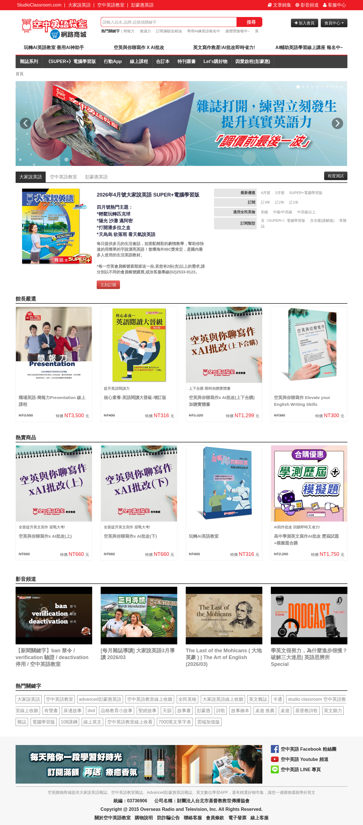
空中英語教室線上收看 (130, 721)
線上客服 (259, 817)
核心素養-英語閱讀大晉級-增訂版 (135, 397)
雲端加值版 (208, 721)
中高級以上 (306, 212)
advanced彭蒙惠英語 (100, 699)
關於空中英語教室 (112, 817)
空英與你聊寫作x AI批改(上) (45, 536)
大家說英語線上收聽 (222, 699)
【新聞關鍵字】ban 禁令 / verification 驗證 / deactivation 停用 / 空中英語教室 (52, 657)
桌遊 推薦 (265, 710)
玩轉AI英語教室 (204, 536)
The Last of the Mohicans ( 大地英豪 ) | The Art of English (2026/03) (224, 657)
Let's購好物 (216, 61)
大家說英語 (79, 5)
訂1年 (294, 202)
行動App (113, 61)
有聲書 (51, 710)
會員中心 (334, 23)
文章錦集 (279, 5)
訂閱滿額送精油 (169, 31)
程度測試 (336, 176)
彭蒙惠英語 (142, 5)
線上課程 (139, 61)
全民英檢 (187, 699)
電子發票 (237, 817)
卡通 (277, 699)
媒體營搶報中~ (237, 31)
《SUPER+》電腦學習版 (71, 61)
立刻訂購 (108, 284)
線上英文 (92, 721)
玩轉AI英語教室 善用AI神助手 (54, 47)
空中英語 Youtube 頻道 (304, 759)
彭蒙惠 (203, 710)
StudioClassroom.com (39, 5)
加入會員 (305, 23)
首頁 (20, 73)
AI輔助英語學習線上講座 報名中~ (309, 47)
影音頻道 (307, 5)
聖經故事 (147, 710)
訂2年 (279, 202)
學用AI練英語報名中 (203, 31)
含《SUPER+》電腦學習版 (283, 220)
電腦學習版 (43, 721)
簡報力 (128, 31)
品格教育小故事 (116, 710)
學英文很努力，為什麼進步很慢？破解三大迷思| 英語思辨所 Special (309, 657)
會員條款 (215, 817)
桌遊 (285, 710)
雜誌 (21, 721)
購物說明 (144, 817)
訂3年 (265, 202)
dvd (91, 710)
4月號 (265, 193)
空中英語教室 (110, 5)
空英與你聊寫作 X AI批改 (139, 47)
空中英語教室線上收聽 (149, 699)
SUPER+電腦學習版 (305, 193)
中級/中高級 (283, 212)
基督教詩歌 (306, 710)
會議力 (145, 31)
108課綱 (69, 721)
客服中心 (334, 5)
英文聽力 (333, 710)
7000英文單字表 (175, 721)
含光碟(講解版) (322, 220)
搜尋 (251, 22)
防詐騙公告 (168, 817)
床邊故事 (73, 710)
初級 (264, 212)
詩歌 (220, 710)
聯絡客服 (193, 817)
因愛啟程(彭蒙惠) (252, 61)
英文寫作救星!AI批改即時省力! (224, 47)
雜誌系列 (29, 61)
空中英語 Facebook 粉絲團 (308, 749)
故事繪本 (240, 710)
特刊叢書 (187, 61)
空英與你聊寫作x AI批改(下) (130, 536)
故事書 (184, 710)
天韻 (167, 710)
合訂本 (163, 61)
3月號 (279, 193)
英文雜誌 (258, 699)
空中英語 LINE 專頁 (301, 769)
